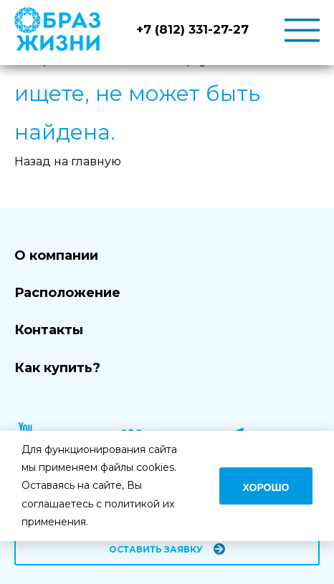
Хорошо (266, 487)
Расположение (67, 293)
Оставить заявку (156, 549)
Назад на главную (67, 161)
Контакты (48, 330)
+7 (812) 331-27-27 (192, 29)
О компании (56, 255)
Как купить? (57, 368)
